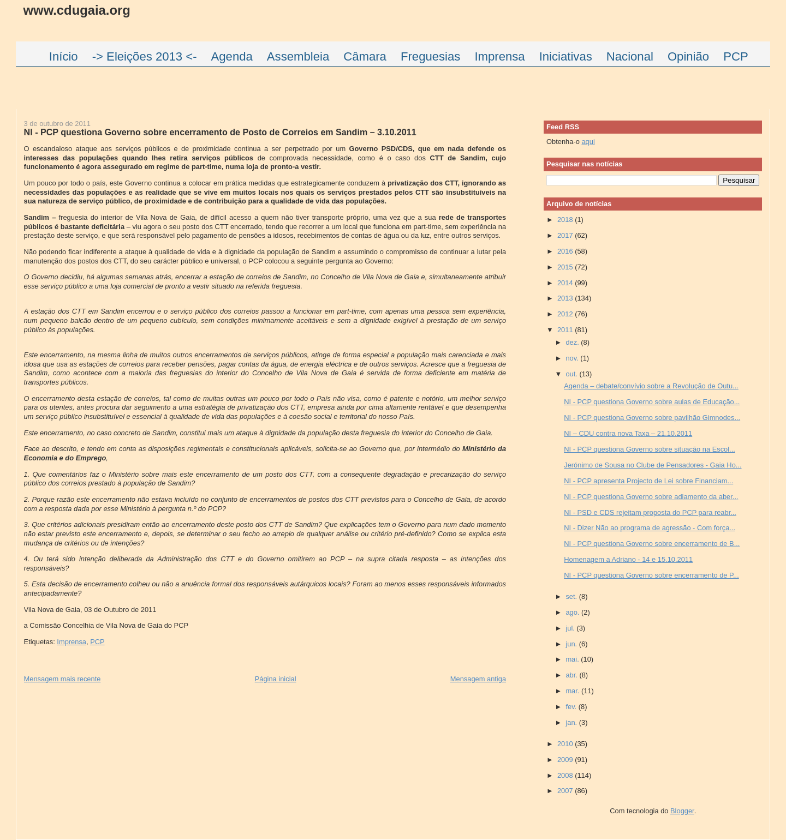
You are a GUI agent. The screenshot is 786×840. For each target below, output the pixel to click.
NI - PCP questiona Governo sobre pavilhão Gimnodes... (652, 417)
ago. (573, 612)
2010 (566, 744)
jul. (570, 628)
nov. (572, 358)
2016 (566, 251)
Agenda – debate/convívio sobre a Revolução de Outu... (651, 386)
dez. (573, 342)
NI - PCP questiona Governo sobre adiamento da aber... (651, 497)
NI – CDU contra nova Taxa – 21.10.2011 (628, 433)
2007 (566, 791)
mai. (573, 659)
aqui (587, 141)
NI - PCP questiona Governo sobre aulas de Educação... (652, 402)
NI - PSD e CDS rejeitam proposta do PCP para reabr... (650, 512)
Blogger (682, 811)
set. (572, 596)
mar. (573, 691)
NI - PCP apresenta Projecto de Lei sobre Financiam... (648, 481)
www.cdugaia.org (76, 10)
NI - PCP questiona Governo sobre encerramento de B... (652, 543)
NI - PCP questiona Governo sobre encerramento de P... (651, 575)
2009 (566, 759)
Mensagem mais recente (62, 679)
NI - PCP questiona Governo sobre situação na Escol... (649, 449)
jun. (572, 644)
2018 (566, 219)
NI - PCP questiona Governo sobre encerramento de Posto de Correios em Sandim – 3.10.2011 (220, 132)
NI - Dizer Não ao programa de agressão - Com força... (649, 528)
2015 (566, 267)
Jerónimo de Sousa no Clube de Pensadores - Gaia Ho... (652, 465)
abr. (572, 675)
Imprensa (71, 642)
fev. (571, 707)
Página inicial (275, 679)
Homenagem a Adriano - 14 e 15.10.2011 (628, 559)
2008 (566, 775)
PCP (97, 642)
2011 (566, 330)
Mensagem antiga (478, 679)
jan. (572, 722)
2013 (566, 298)
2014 (566, 283)
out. (572, 374)
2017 (566, 235)
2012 (566, 314)
